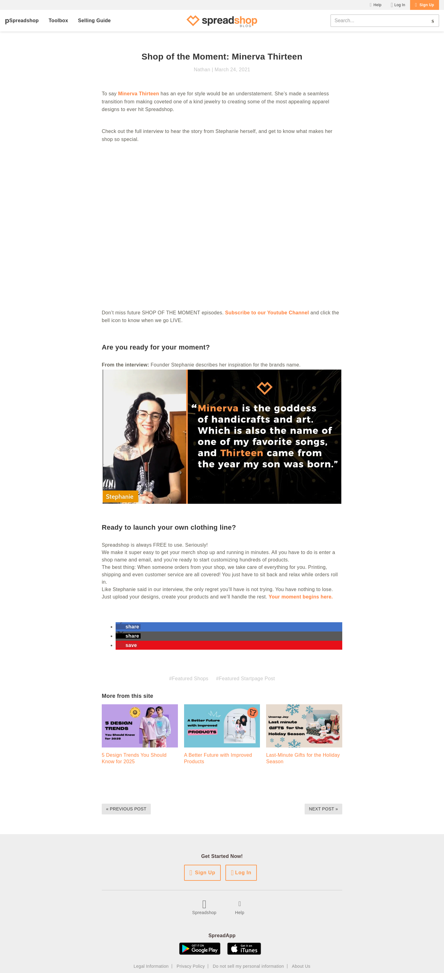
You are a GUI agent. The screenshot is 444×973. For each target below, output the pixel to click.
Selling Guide (94, 20)
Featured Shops (190, 678)
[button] (128, 626)
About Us (301, 966)
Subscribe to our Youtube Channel (267, 312)
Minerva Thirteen (138, 93)
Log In (399, 5)
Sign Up (426, 5)
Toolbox (58, 20)
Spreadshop (24, 20)
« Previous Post (126, 808)
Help (377, 5)
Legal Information (151, 966)
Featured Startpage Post (247, 678)
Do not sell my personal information (248, 966)
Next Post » (323, 808)
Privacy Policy (191, 966)
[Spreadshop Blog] (222, 21)
